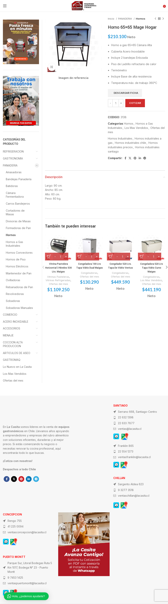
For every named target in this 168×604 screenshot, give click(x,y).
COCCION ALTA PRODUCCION (13, 344)
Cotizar (135, 102)
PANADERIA (125, 18)
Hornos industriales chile (130, 142)
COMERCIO (10, 314)
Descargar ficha (126, 92)
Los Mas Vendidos (136, 127)
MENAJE (8, 335)
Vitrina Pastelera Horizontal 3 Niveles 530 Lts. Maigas (58, 267)
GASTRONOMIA (13, 158)
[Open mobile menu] (5, 6)
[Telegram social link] (144, 158)
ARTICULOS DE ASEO (16, 353)
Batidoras (12, 186)
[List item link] (139, 417)
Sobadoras (13, 300)
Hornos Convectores (19, 252)
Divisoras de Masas (18, 221)
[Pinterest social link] (135, 158)
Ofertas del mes (58, 283)
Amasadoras (14, 172)
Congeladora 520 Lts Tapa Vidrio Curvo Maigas (151, 267)
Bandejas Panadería (18, 179)
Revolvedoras (15, 294)
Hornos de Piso (16, 259)
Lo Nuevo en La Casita (17, 366)
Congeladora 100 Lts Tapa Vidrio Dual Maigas (89, 267)
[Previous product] (155, 19)
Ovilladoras (13, 280)
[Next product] (163, 19)
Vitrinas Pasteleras (58, 276)
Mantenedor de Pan (18, 273)
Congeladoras (89, 276)
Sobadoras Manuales (19, 307)
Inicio (111, 18)
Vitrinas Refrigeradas (58, 280)
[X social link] (129, 158)
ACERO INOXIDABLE (15, 321)
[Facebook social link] (125, 158)
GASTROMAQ (11, 359)
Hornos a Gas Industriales (14, 243)
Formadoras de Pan (18, 228)
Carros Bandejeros (18, 203)
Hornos (140, 18)
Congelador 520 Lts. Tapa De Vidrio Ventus (120, 266)
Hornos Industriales (120, 138)
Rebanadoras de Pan (19, 287)
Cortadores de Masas (15, 212)
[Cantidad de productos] (116, 103)
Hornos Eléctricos (17, 266)
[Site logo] (84, 5)
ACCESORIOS (11, 328)
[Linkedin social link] (140, 158)
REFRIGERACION (13, 151)
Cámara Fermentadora (15, 194)
